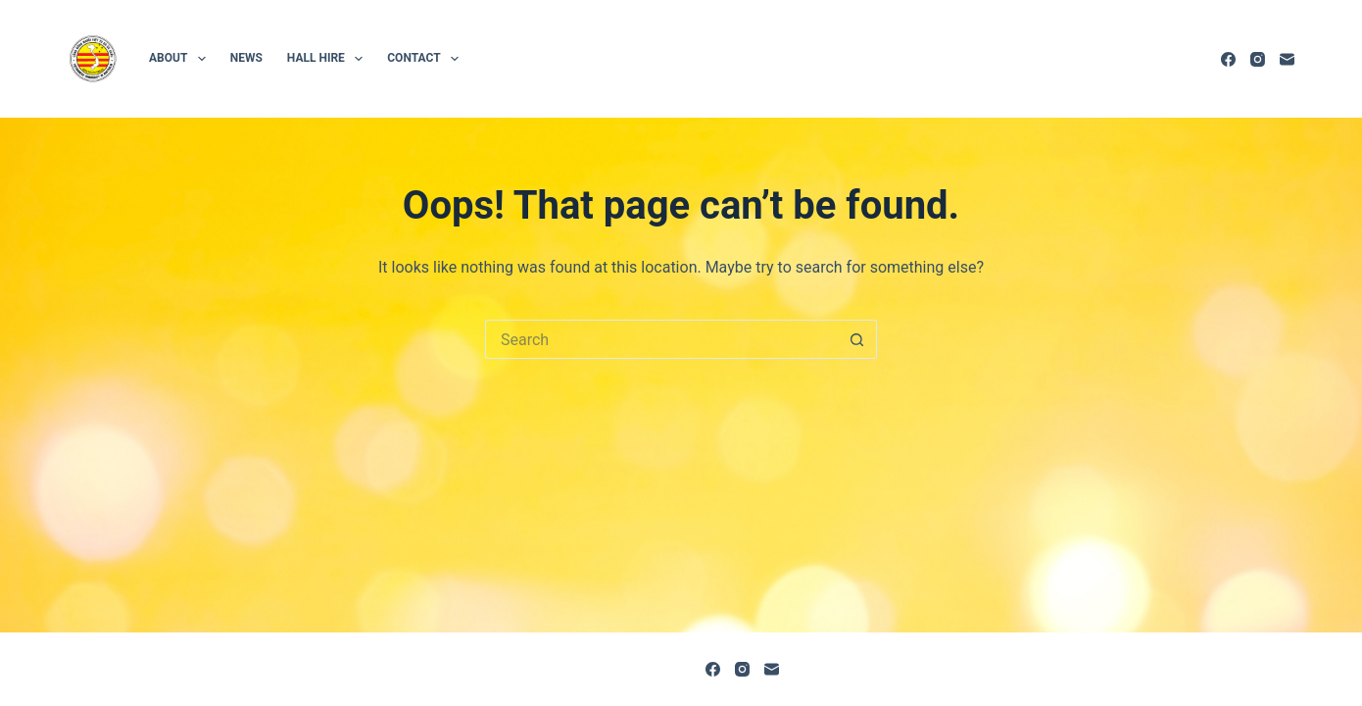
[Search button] (857, 339)
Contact (426, 59)
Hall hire (328, 59)
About (181, 59)
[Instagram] (1257, 59)
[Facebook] (1228, 59)
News (246, 58)
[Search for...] (661, 339)
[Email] (1287, 59)
